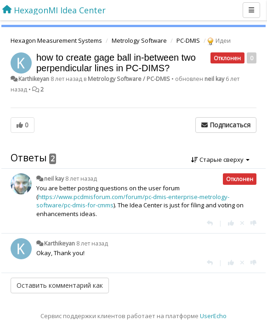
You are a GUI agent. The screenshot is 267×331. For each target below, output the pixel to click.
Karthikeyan (33, 79)
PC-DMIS (188, 40)
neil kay (214, 79)
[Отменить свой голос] (242, 223)
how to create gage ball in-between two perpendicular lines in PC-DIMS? (116, 62)
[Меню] (251, 10)
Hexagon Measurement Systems (56, 40)
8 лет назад (81, 179)
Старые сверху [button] (220, 159)
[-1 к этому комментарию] (253, 223)
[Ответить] (210, 223)
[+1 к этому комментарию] (231, 223)
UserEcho (213, 316)
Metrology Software (139, 40)
